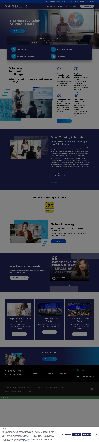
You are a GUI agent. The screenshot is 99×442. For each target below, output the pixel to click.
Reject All (77, 434)
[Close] (96, 434)
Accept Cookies (87, 434)
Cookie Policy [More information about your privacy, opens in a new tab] (24, 440)
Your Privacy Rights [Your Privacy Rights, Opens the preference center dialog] (66, 434)
